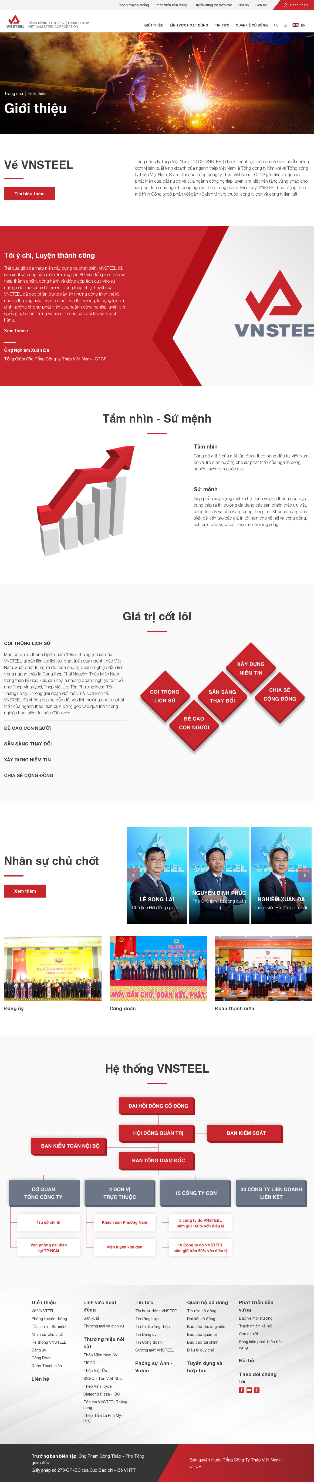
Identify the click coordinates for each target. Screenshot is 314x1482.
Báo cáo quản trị (202, 1334)
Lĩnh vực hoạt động (189, 25)
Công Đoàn (42, 1358)
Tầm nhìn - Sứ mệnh (49, 1326)
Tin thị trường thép (152, 1326)
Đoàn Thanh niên (47, 1366)
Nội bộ (243, 5)
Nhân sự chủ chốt (48, 1334)
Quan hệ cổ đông (252, 25)
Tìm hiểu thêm (29, 193)
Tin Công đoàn (148, 1342)
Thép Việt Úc (95, 1371)
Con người (248, 1334)
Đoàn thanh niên (234, 1008)
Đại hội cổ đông (201, 1319)
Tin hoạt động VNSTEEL (156, 1311)
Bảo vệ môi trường (255, 1318)
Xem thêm (16, 330)
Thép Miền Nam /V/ (100, 1355)
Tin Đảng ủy (145, 1334)
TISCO (89, 1363)
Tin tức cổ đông (201, 1311)
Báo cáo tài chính (202, 1342)
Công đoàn (123, 1008)
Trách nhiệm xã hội (255, 1326)
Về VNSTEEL (43, 1311)
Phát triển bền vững (171, 5)
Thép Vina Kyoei (97, 1386)
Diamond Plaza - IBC (101, 1394)
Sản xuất (91, 1318)
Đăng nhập (295, 5)
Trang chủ (13, 94)
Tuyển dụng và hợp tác (213, 5)
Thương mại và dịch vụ (103, 1326)
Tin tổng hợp (147, 1319)
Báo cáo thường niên (206, 1326)
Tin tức (222, 25)
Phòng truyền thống (133, 5)
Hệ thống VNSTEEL (49, 1342)
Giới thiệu (153, 25)
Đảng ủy (14, 1008)
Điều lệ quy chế (200, 1350)
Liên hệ (261, 5)
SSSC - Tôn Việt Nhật (103, 1378)
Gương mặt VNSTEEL (154, 1350)
